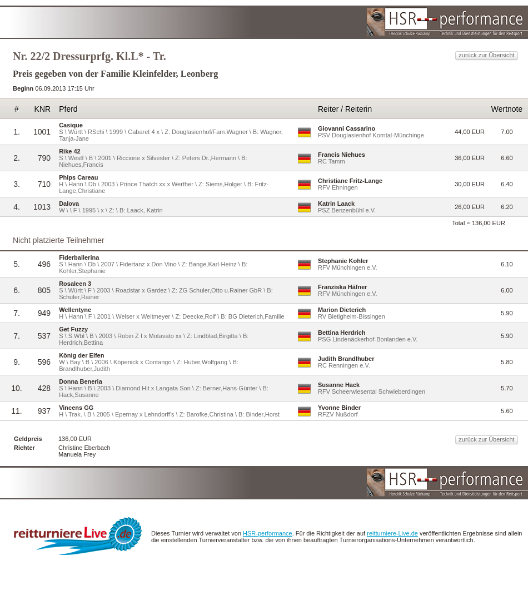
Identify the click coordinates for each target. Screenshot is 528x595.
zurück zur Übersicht (486, 55)
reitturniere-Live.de (392, 533)
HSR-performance (267, 533)
